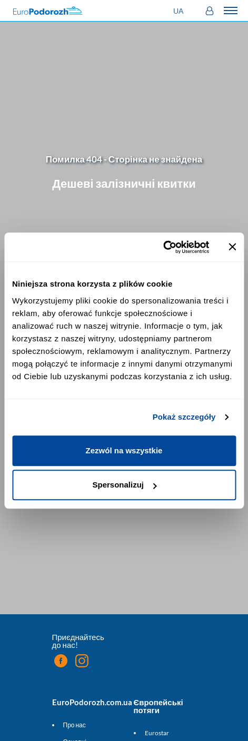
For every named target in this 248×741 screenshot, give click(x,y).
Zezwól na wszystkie (124, 450)
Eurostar (157, 733)
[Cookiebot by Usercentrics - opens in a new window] (163, 247)
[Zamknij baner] (232, 247)
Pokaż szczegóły (184, 416)
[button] (180, 11)
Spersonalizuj (124, 484)
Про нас (74, 725)
